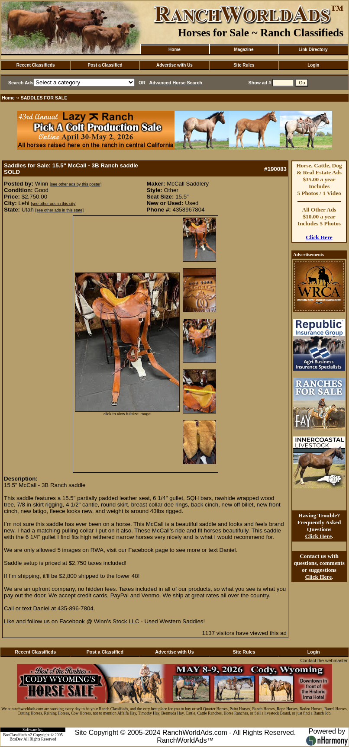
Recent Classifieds (35, 65)
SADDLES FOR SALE (44, 97)
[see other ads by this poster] (76, 184)
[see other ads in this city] (53, 204)
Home (174, 49)
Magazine (243, 49)
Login (313, 65)
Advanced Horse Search (176, 82)
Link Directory (312, 49)
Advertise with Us (174, 65)
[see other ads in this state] (60, 210)
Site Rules (243, 65)
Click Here (319, 237)
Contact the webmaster (324, 660)
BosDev (16, 739)
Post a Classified (105, 65)
